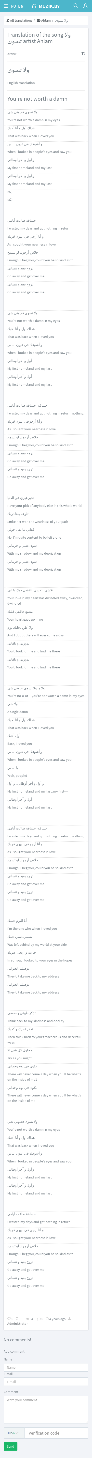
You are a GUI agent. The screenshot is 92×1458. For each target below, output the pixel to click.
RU (13, 6)
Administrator (17, 1323)
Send (10, 1446)
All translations (19, 20)
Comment (11, 1392)
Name (8, 1359)
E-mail (8, 1374)
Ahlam (44, 20)
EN (21, 6)
